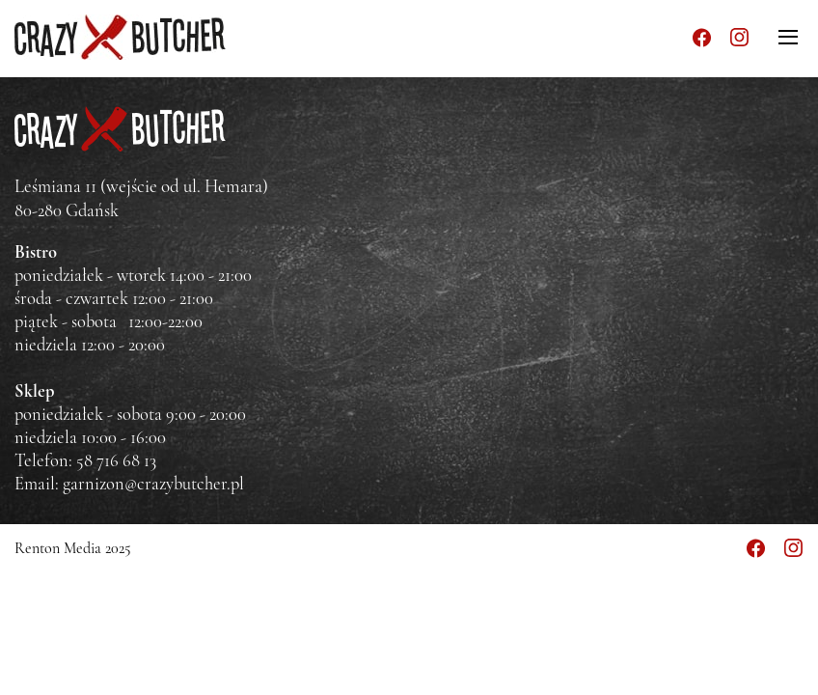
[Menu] (788, 37)
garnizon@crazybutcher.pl (153, 483)
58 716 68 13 (116, 460)
